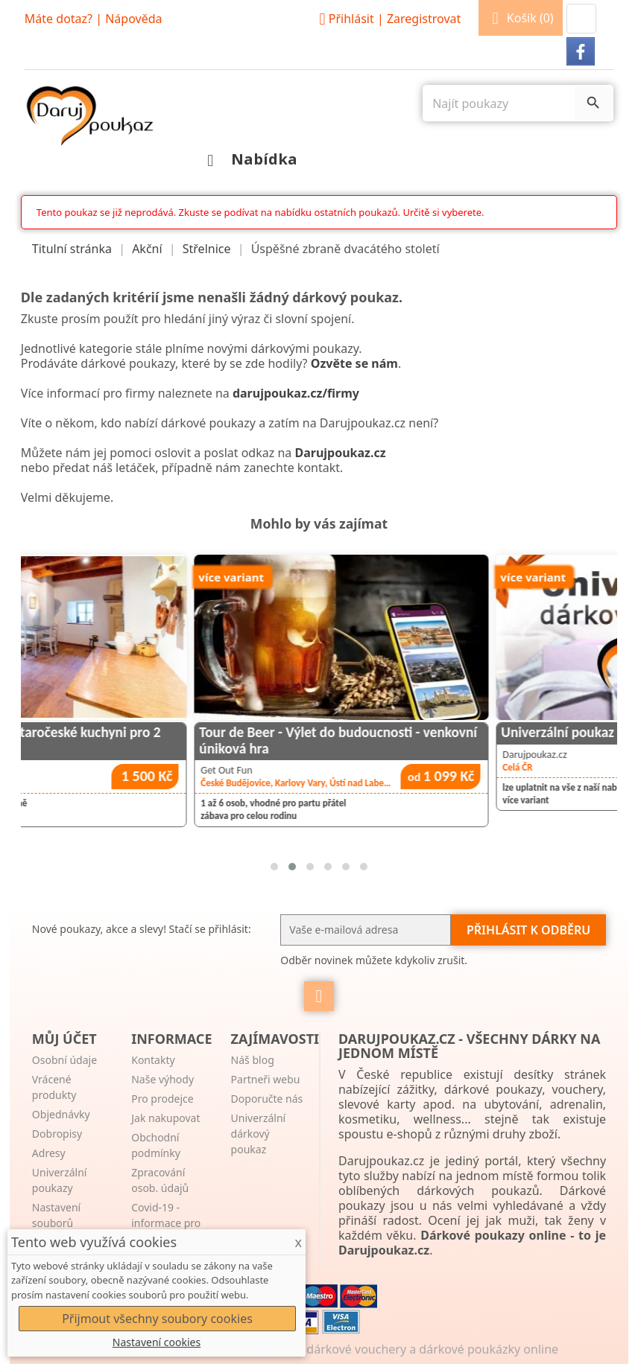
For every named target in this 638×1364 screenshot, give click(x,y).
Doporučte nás (267, 1098)
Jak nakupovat (165, 1118)
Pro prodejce (162, 1098)
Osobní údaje (64, 1060)
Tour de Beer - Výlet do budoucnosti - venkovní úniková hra (459, 740)
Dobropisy (57, 1133)
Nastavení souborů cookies (56, 1223)
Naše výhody (162, 1079)
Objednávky (61, 1114)
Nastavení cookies (156, 1342)
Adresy (49, 1153)
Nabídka (248, 159)
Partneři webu (265, 1079)
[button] (581, 19)
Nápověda (133, 18)
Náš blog (252, 1060)
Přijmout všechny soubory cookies (157, 1318)
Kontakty (152, 1060)
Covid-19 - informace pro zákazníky (165, 1223)
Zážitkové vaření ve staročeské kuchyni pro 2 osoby (149, 740)
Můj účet (64, 1039)
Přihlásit (388, 18)
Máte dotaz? (58, 18)
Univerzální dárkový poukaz (258, 1133)
